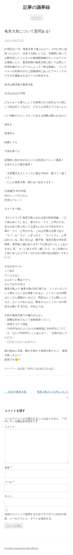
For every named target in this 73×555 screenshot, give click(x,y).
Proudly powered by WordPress (21, 548)
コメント (9, 426)
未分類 (21, 368)
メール (9, 482)
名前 (8, 467)
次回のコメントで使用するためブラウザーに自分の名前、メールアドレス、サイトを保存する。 (35, 516)
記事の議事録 (36, 7)
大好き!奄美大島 (15, 391)
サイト (8, 496)
